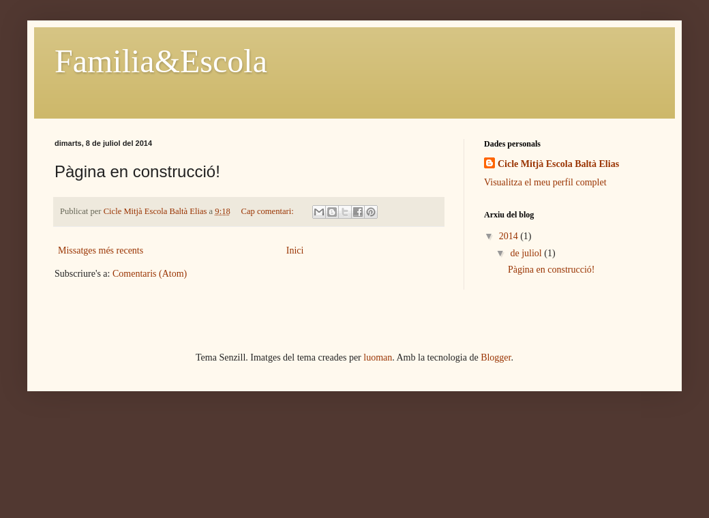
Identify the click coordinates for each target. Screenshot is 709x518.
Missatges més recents (100, 250)
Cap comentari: (268, 211)
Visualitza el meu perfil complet (545, 182)
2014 (510, 236)
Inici (295, 250)
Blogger (496, 357)
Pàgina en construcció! (551, 269)
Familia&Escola (161, 61)
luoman (377, 357)
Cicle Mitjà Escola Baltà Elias (558, 164)
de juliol (527, 253)
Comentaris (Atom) (149, 274)
